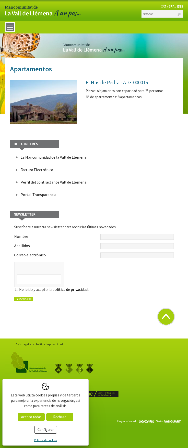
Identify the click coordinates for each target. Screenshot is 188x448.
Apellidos (94, 246)
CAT (163, 6)
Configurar (45, 429)
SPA (172, 6)
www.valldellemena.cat (33, 408)
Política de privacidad (49, 344)
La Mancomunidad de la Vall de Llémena (53, 157)
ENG (180, 6)
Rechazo (59, 417)
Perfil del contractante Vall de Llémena (53, 182)
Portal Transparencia (38, 194)
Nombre (94, 237)
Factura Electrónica (37, 169)
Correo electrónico (94, 255)
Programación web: (135, 421)
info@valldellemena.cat (33, 414)
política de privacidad (70, 289)
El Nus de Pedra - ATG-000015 (117, 82)
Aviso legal (22, 344)
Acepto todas (31, 417)
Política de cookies (45, 440)
